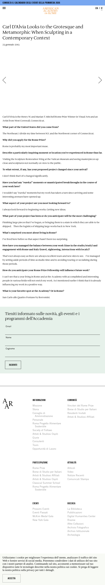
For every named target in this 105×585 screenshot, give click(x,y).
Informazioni (39, 400)
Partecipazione (40, 462)
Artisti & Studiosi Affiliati (82, 416)
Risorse (72, 519)
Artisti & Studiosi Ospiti (46, 433)
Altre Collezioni (77, 523)
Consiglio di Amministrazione (44, 415)
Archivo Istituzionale (79, 531)
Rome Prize (40, 468)
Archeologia (75, 534)
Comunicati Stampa (79, 479)
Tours (36, 445)
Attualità (71, 462)
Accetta (11, 578)
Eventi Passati (41, 512)
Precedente (6, 80)
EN (96, 8)
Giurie (37, 437)
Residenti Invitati (78, 413)
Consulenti (39, 441)
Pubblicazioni (76, 512)
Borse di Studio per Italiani (83, 409)
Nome (8, 337)
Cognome (10, 348)
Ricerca (71, 503)
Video (71, 471)
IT (101, 8)
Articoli (72, 468)
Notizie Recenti (77, 475)
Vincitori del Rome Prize (82, 405)
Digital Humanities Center (82, 516)
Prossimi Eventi (42, 508)
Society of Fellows (43, 430)
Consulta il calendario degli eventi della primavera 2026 (31, 2)
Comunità (72, 400)
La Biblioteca (76, 508)
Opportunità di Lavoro (45, 448)
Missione (38, 405)
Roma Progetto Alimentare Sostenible (48, 425)
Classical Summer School (47, 482)
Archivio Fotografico (79, 527)
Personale (39, 419)
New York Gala (41, 519)
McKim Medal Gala (44, 516)
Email (8, 326)
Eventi (36, 503)
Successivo (101, 80)
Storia (37, 409)
